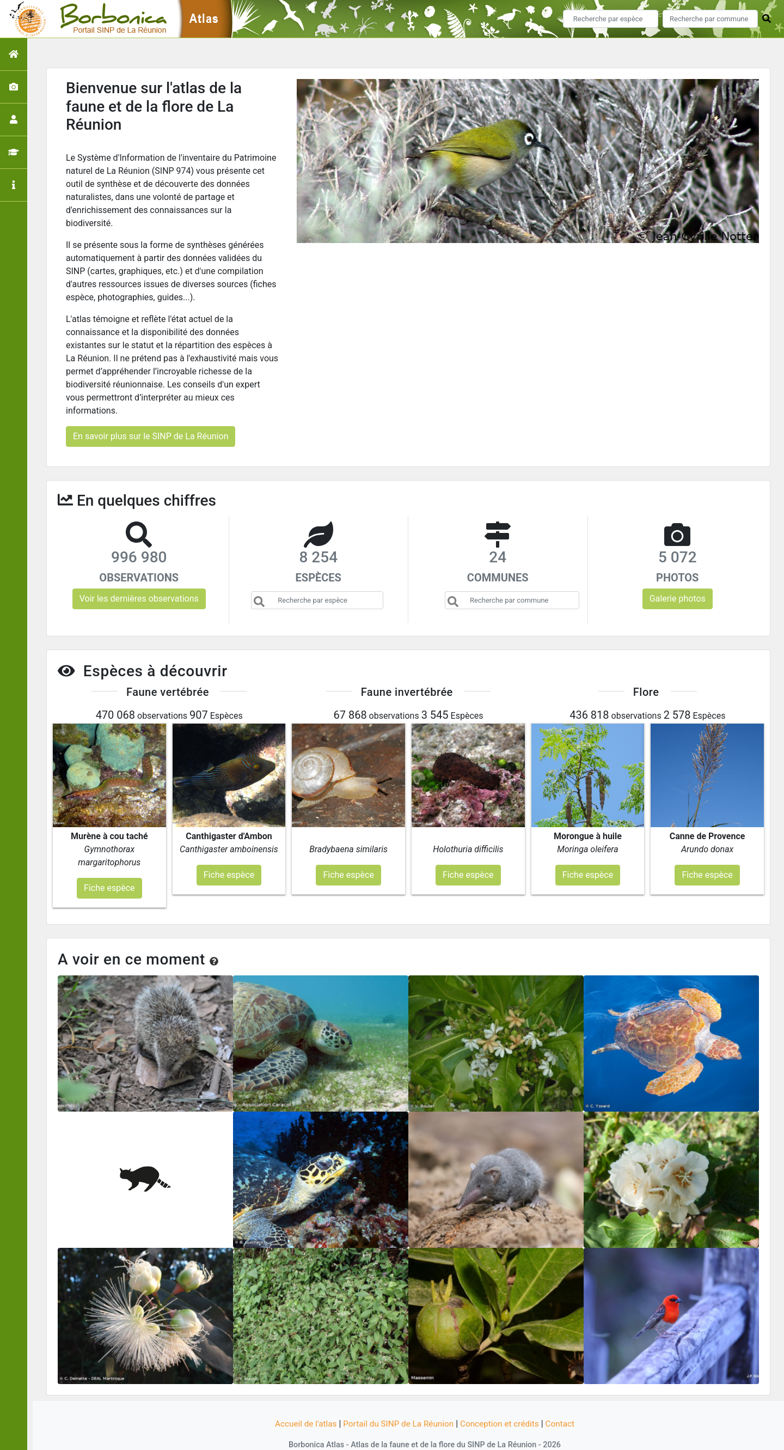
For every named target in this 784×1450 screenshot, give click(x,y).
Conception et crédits (503, 1402)
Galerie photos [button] (678, 598)
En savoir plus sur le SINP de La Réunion (150, 436)
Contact (565, 1402)
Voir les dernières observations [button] (139, 598)
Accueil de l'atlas (300, 1402)
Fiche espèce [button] (109, 866)
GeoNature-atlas (373, 1435)
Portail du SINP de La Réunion (397, 1402)
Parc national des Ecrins (507, 1435)
